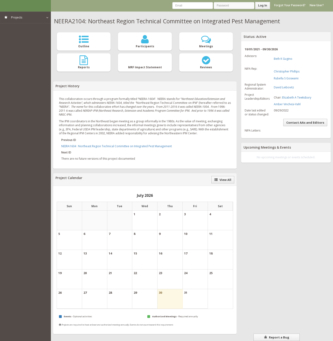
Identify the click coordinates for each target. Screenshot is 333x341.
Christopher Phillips (286, 71)
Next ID (66, 152)
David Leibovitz (284, 87)
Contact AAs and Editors (305, 122)
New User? (317, 5)
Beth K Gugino (283, 59)
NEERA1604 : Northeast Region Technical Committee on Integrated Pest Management (116, 146)
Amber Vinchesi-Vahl (287, 104)
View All (222, 180)
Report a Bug (276, 337)
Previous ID (68, 140)
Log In (262, 5)
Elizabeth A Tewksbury (296, 97)
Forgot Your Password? (289, 5)
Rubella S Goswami (286, 78)
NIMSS (25, 6)
